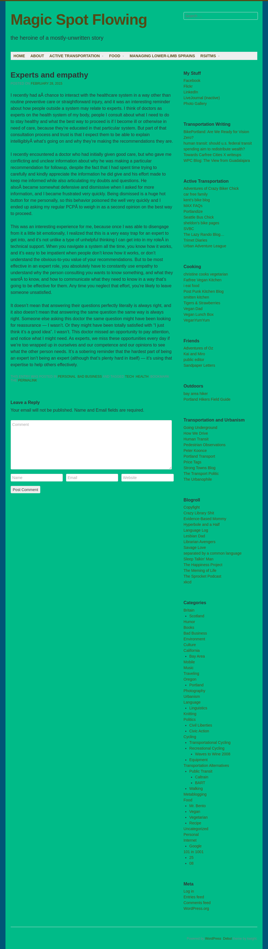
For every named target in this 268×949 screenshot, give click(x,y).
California (192, 650)
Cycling (190, 737)
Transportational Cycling (209, 742)
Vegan (194, 811)
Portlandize (193, 211)
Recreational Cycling (206, 748)
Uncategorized (196, 829)
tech (129, 377)
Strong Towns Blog (199, 468)
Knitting (190, 714)
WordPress (213, 939)
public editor (194, 359)
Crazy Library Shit (199, 513)
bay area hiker (196, 393)
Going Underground (200, 427)
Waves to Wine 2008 (212, 754)
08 (191, 863)
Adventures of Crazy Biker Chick (211, 188)
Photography (194, 691)
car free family (196, 194)
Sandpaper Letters (199, 365)
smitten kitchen (196, 297)
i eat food (191, 285)
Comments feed (197, 903)
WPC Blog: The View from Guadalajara (217, 160)
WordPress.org (196, 908)
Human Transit (196, 439)
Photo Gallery (195, 103)
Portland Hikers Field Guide (207, 399)
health (142, 377)
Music (189, 668)
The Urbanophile (198, 479)
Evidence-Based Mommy (205, 519)
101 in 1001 (194, 852)
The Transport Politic (201, 473)
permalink (27, 380)
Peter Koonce (195, 450)
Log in (189, 891)
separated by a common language (213, 553)
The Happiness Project (203, 565)
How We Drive (196, 433)
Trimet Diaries (195, 240)
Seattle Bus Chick (199, 217)
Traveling (191, 673)
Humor (189, 622)
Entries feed (194, 897)
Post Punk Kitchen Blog (204, 291)
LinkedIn (191, 92)
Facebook (192, 80)
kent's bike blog (197, 200)
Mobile (189, 662)
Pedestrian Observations (205, 445)
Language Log (196, 530)
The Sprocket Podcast (202, 576)
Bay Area (197, 656)
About (37, 56)
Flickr (188, 86)
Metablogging (195, 794)
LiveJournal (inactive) (202, 98)
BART (200, 783)
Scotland (196, 616)
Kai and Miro (194, 354)
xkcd (188, 582)
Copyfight (192, 507)
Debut (227, 939)
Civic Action (199, 731)
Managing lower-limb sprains (162, 56)
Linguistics (198, 708)
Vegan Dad (193, 308)
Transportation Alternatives (206, 765)
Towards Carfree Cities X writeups (212, 155)
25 (191, 857)
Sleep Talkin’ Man (198, 559)
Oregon (190, 679)
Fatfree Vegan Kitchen (203, 280)
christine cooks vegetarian (206, 274)
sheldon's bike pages (201, 223)
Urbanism (192, 696)
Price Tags (192, 462)
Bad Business (90, 377)
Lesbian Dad (194, 536)
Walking (196, 788)
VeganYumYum (197, 320)
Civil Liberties (200, 725)
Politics (190, 719)
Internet (190, 840)
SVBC (189, 229)
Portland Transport (199, 456)
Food (114, 56)
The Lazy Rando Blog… (204, 234)
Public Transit (200, 771)
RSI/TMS (208, 56)
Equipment (198, 760)
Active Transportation (74, 56)
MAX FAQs (193, 205)
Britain (189, 610)
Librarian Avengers (199, 542)
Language (192, 702)
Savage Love (195, 547)
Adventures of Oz (198, 348)
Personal (67, 377)
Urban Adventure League (205, 246)
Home (19, 56)
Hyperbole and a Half (202, 524)
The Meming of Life (200, 570)
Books (189, 627)
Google (195, 846)
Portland (196, 685)
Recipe (195, 823)
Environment (194, 639)
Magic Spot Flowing (79, 19)
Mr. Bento (197, 806)
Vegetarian (198, 817)
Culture (190, 645)
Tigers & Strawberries (202, 303)
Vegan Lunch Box (199, 314)
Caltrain (201, 777)
